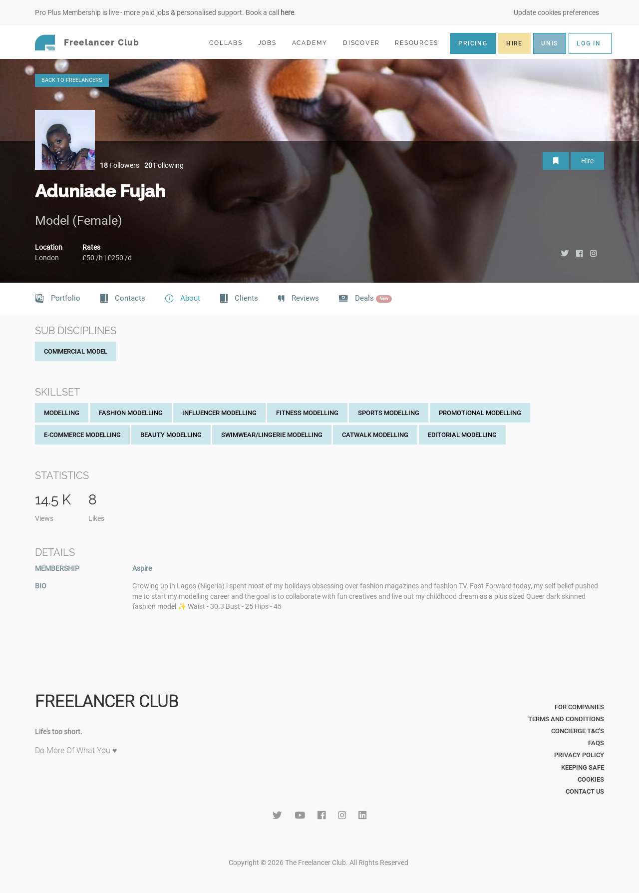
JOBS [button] (271, 42)
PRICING (473, 43)
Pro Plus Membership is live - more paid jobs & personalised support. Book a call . (165, 12)
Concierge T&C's (577, 731)
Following (164, 165)
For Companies (579, 707)
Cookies (591, 779)
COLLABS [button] (230, 42)
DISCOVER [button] (365, 42)
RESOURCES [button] (420, 42)
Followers (119, 165)
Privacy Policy (579, 755)
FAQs (596, 743)
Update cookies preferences (556, 12)
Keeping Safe (582, 767)
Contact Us (585, 791)
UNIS (549, 43)
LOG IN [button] (589, 43)
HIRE (514, 43)
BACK (71, 80)
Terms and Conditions (566, 719)
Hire (587, 161)
